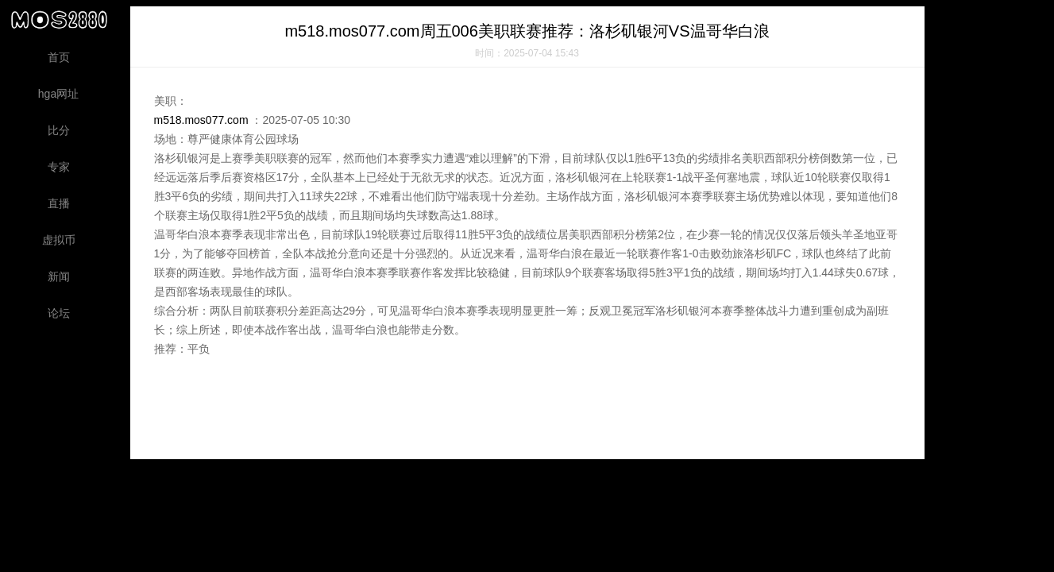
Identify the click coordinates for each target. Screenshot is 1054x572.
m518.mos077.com (201, 120)
